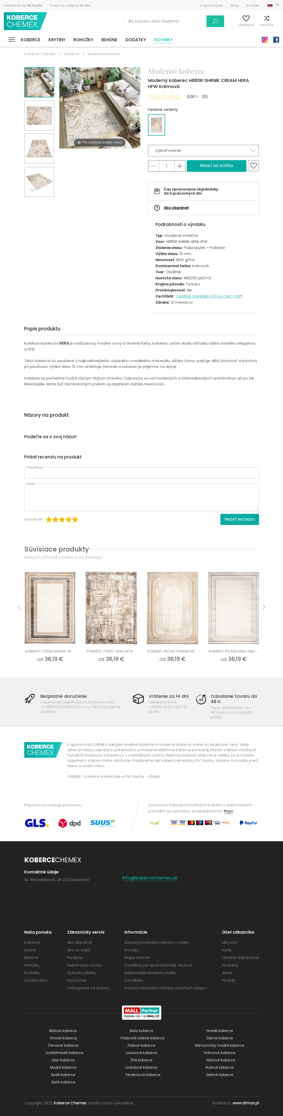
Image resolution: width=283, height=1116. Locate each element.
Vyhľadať (193, 21)
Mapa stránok (137, 957)
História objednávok (240, 957)
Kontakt (253, 5)
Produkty (230, 965)
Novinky (163, 40)
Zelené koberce (219, 1074)
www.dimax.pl (246, 1103)
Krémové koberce (219, 1052)
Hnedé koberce (219, 1030)
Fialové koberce (141, 1045)
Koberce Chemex (26, 21)
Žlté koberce (141, 1060)
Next (33, 203)
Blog (234, 5)
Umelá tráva (35, 980)
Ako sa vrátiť (78, 950)
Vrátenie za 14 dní (169, 696)
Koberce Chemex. (70, 1103)
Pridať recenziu (240, 519)
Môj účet (217, 25)
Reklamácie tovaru (84, 965)
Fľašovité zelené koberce (143, 1038)
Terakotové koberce (143, 1074)
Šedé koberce (63, 1074)
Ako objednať (176, 207)
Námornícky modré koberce (219, 1045)
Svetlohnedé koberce (64, 1052)
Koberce (30, 40)
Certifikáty (133, 980)
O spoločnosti (211, 5)
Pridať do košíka (216, 165)
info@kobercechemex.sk (150, 878)
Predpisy (75, 957)
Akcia (227, 972)
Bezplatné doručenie (63, 696)
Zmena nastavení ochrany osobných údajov (165, 988)
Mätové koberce (221, 1060)
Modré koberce (63, 1067)
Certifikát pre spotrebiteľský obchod (158, 965)
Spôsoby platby (81, 972)
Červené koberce (63, 1045)
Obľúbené (237, 25)
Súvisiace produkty (56, 549)
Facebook (276, 40)
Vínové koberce (63, 1038)
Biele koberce (141, 1030)
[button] (203, 151)
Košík (275, 25)
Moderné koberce (104, 54)
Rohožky (83, 40)
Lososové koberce (141, 1052)
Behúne (109, 40)
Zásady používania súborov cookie (156, 942)
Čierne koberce (219, 1038)
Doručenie (76, 980)
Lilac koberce (63, 1060)
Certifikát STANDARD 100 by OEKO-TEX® (209, 296)
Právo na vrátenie (70, 5)
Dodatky (135, 40)
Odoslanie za (23, 5)
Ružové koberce (220, 1067)
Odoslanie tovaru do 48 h (234, 699)
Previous (45, 203)
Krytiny (56, 40)
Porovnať (258, 25)
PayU (228, 811)
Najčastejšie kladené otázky (150, 972)
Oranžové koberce (141, 1067)
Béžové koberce (63, 1030)
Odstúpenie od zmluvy (88, 988)
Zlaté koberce (63, 1082)
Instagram (265, 40)
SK (277, 4)
